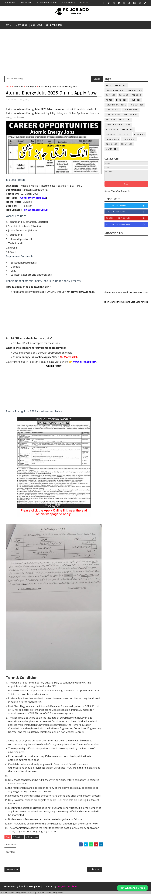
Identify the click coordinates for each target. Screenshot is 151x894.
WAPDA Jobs (112, 149)
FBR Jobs (136, 95)
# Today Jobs (32, 837)
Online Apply (53, 365)
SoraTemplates (32, 886)
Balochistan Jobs (115, 90)
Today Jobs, (23, 99)
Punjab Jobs (129, 139)
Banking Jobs (135, 90)
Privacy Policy (68, 2)
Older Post (94, 869)
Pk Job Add (19, 886)
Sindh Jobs (111, 144)
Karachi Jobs (130, 115)
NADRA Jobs (127, 129)
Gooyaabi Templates (67, 886)
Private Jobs (112, 139)
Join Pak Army (54, 25)
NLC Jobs (110, 134)
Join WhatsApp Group (132, 887)
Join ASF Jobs (137, 105)
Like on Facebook (127, 212)
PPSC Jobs (139, 134)
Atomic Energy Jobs (116, 85)
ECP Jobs (123, 95)
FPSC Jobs (121, 100)
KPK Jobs (110, 120)
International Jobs (116, 105)
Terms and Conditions (46, 2)
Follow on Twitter (127, 206)
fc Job (109, 100)
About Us (84, 2)
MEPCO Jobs (112, 129)
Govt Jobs (37, 25)
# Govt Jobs (18, 837)
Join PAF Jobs (113, 110)
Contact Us (10, 2)
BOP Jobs (110, 95)
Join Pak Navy (113, 115)
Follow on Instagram (127, 224)
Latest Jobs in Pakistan (118, 124)
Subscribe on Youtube (127, 218)
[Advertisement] (75, 52)
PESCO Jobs (125, 134)
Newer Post (12, 869)
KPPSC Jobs (125, 120)
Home (8, 25)
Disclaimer (25, 2)
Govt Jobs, (13, 99)
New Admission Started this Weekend (115, 301)
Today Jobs (20, 25)
